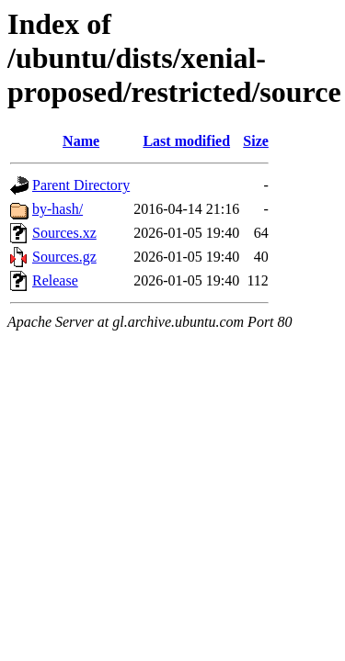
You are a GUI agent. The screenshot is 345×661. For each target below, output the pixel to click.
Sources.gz (64, 256)
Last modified (186, 141)
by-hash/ (57, 209)
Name (81, 141)
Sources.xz (64, 233)
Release (55, 280)
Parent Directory (81, 185)
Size (256, 141)
